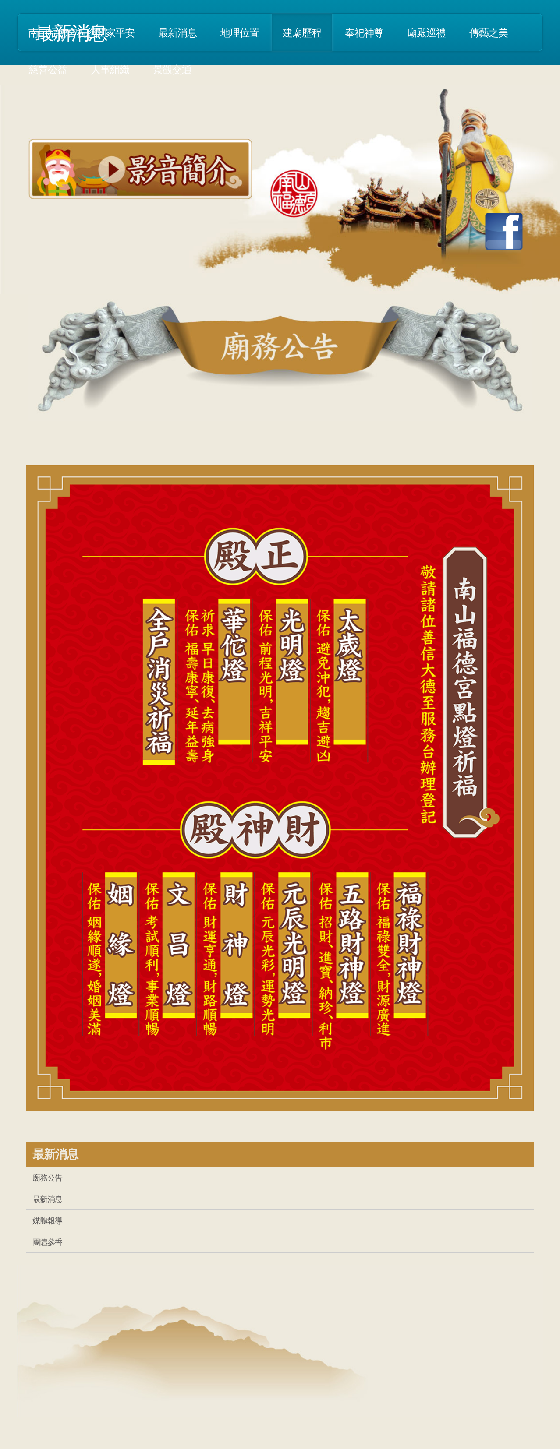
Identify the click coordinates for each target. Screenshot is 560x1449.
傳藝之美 (488, 32)
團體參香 (47, 1241)
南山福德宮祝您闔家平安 (81, 32)
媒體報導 (47, 1220)
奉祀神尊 (364, 32)
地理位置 (239, 32)
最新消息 (177, 32)
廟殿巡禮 (426, 32)
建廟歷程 (302, 32)
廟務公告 (47, 1177)
